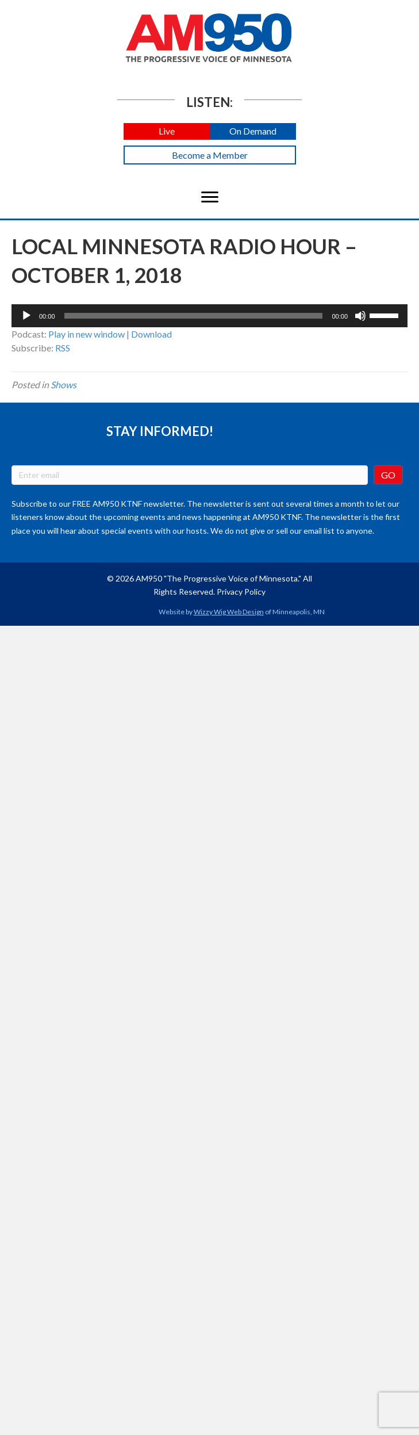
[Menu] (210, 197)
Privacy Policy (241, 591)
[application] (209, 315)
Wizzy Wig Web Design (229, 611)
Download (151, 333)
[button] (167, 131)
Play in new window (86, 333)
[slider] (193, 316)
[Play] (26, 316)
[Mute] (360, 316)
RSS (62, 347)
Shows (63, 384)
